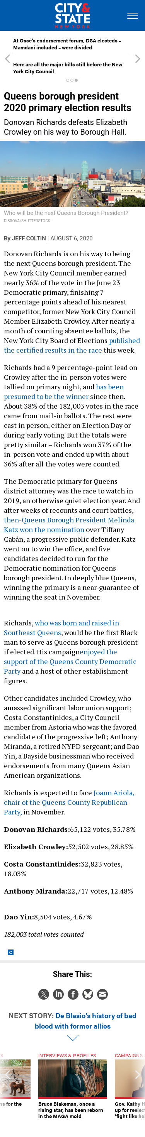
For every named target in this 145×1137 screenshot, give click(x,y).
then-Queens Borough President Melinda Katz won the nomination (69, 524)
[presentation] (7, 1089)
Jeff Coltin (29, 238)
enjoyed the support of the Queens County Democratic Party (70, 661)
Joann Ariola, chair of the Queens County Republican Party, (69, 802)
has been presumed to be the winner (64, 391)
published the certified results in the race (72, 345)
